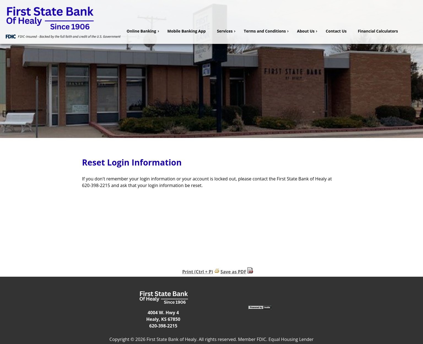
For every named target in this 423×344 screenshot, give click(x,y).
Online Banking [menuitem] (143, 31)
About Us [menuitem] (308, 31)
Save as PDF (233, 272)
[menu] (272, 31)
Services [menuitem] (227, 31)
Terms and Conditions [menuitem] (267, 31)
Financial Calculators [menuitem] (378, 31)
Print (187, 272)
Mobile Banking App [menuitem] (186, 31)
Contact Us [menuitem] (336, 31)
